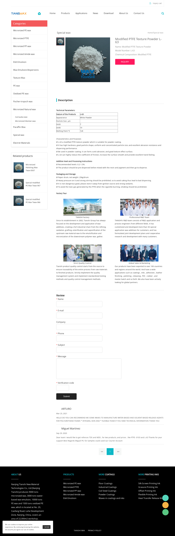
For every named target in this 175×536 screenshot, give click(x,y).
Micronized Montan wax (25, 121)
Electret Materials (21, 142)
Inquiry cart (157, 3)
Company (60, 322)
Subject (60, 345)
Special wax (18, 135)
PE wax (16, 85)
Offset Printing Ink (147, 490)
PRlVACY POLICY (94, 530)
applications (81, 13)
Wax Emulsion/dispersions (26, 69)
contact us (139, 13)
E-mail (60, 311)
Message (61, 356)
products (65, 13)
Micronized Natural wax (24, 109)
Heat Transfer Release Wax (151, 498)
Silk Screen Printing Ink (149, 483)
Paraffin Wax (19, 127)
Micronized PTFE (21, 38)
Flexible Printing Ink (147, 494)
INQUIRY (125, 61)
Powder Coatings (107, 494)
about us (123, 13)
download (109, 13)
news (95, 13)
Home (150, 32)
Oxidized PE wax (21, 93)
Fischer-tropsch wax (22, 101)
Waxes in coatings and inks (111, 498)
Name (60, 299)
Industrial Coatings (108, 487)
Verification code (65, 383)
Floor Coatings (106, 483)
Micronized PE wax (22, 30)
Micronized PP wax (22, 46)
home (52, 13)
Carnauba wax (21, 117)
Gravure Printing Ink (148, 487)
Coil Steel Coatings (107, 490)
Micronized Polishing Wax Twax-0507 (32, 167)
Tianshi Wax (165, 498)
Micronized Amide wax (24, 54)
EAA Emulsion (19, 62)
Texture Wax (19, 77)
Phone (60, 333)
